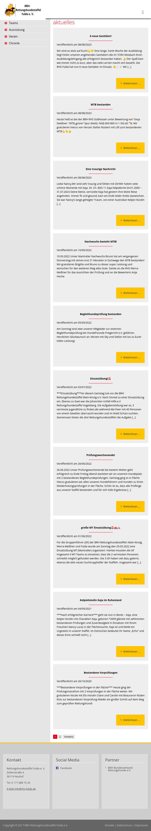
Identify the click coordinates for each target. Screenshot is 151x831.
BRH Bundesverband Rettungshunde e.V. (120, 769)
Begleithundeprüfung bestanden (100, 314)
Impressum (141, 825)
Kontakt (109, 825)
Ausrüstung (17, 30)
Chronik (14, 43)
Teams (13, 23)
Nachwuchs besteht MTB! (101, 241)
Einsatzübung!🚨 (100, 378)
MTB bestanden (101, 104)
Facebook (66, 768)
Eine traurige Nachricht (100, 169)
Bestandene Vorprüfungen (100, 672)
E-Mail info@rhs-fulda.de (21, 789)
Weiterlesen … (134, 84)
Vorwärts (68, 736)
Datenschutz (124, 825)
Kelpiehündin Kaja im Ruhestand (100, 600)
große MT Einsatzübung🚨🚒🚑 (100, 527)
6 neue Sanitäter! (100, 36)
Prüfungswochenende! (100, 455)
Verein (13, 36)
